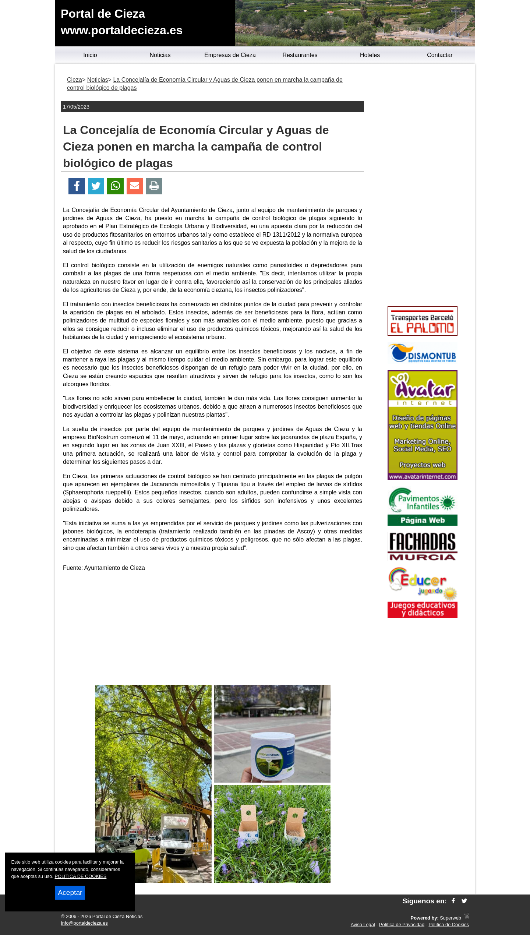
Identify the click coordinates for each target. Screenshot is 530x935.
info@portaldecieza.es (84, 923)
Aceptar (70, 892)
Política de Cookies (448, 924)
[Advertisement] (213, 629)
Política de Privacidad (401, 924)
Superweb (450, 918)
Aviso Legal (363, 924)
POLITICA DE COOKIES (81, 876)
